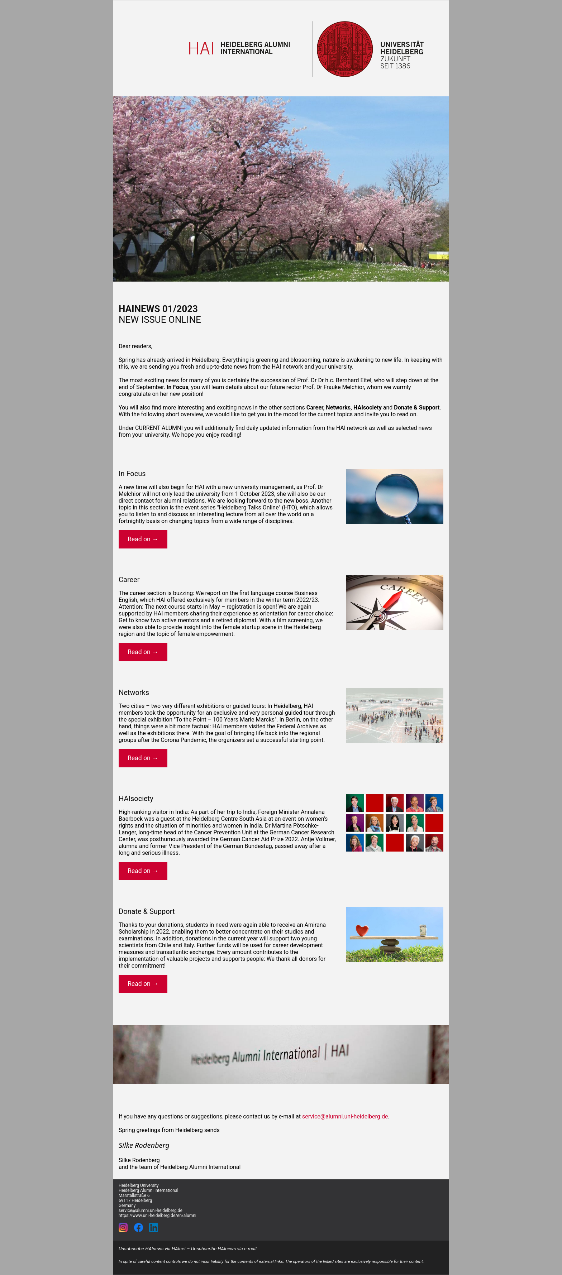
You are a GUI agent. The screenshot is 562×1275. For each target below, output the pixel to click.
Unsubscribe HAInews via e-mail (224, 1248)
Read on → (143, 539)
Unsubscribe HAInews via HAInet (152, 1248)
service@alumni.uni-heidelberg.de (345, 1116)
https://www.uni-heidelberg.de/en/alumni (157, 1215)
